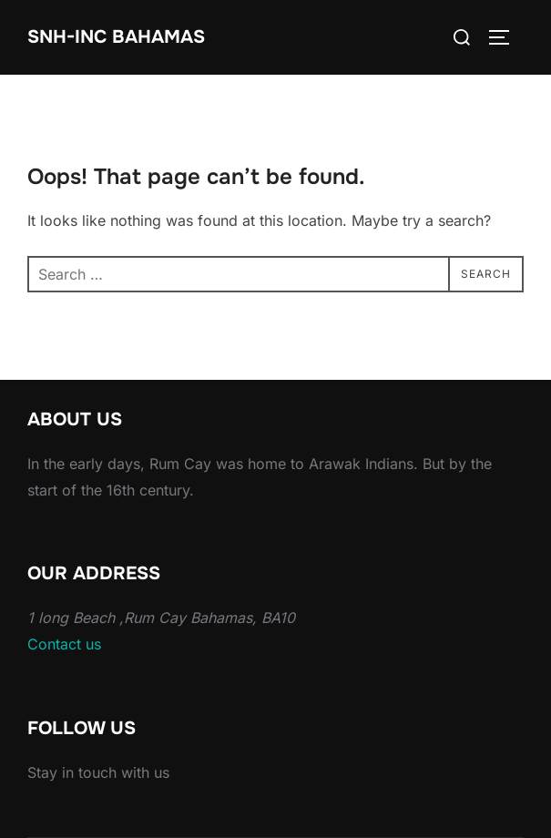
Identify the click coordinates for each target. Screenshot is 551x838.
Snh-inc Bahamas (116, 37)
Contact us (64, 644)
